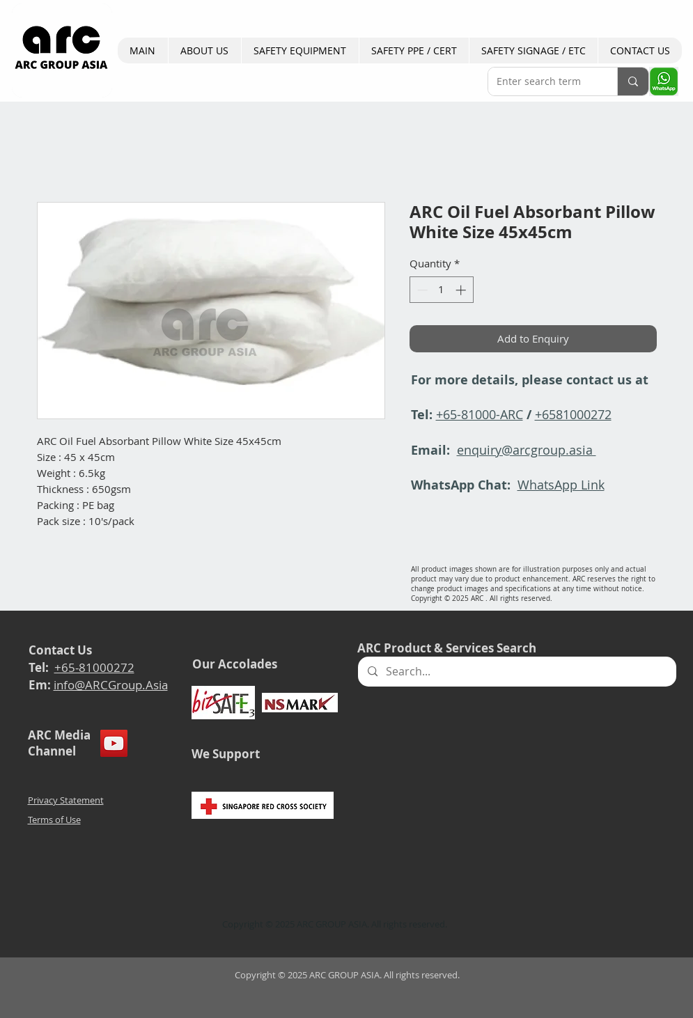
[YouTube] (113, 743)
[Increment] (462, 290)
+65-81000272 (94, 667)
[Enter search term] (542, 81)
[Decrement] (421, 290)
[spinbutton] (441, 290)
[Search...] (516, 672)
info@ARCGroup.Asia (111, 685)
